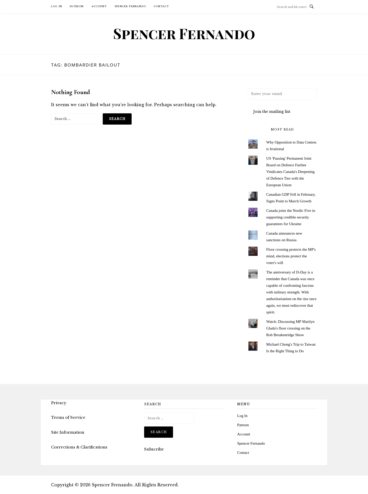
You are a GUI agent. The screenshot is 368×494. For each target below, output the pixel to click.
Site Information (67, 432)
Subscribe (154, 449)
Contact (161, 6)
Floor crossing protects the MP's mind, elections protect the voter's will (291, 256)
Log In (56, 6)
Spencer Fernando (130, 6)
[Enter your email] (282, 94)
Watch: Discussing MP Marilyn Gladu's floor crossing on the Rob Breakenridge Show (290, 328)
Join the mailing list (271, 111)
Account (99, 6)
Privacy (58, 402)
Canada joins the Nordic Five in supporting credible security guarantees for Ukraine (290, 217)
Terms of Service (68, 417)
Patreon (77, 6)
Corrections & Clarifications (79, 447)
